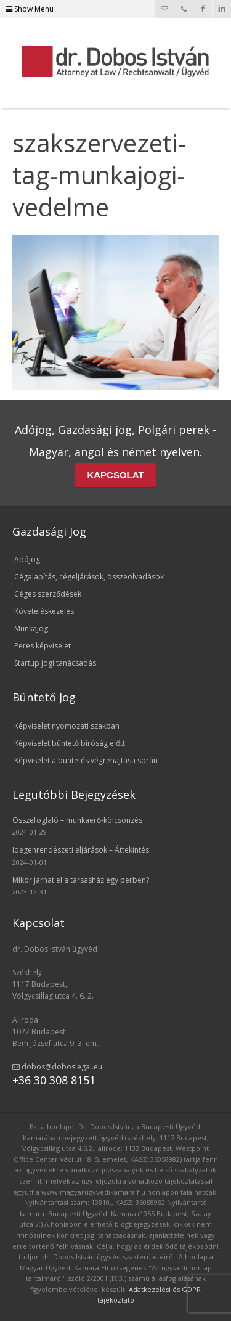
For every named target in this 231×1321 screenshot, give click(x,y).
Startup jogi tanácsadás (55, 663)
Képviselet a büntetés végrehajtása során (86, 760)
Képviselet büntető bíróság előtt (69, 743)
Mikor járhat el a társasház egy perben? (80, 880)
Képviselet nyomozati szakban (67, 726)
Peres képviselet (42, 645)
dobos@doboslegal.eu (57, 1066)
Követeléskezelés (44, 611)
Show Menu (30, 9)
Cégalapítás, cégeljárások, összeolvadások (89, 576)
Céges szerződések (47, 594)
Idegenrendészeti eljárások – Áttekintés (80, 850)
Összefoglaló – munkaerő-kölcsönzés (77, 820)
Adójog (27, 559)
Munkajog (31, 628)
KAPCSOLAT (115, 475)
